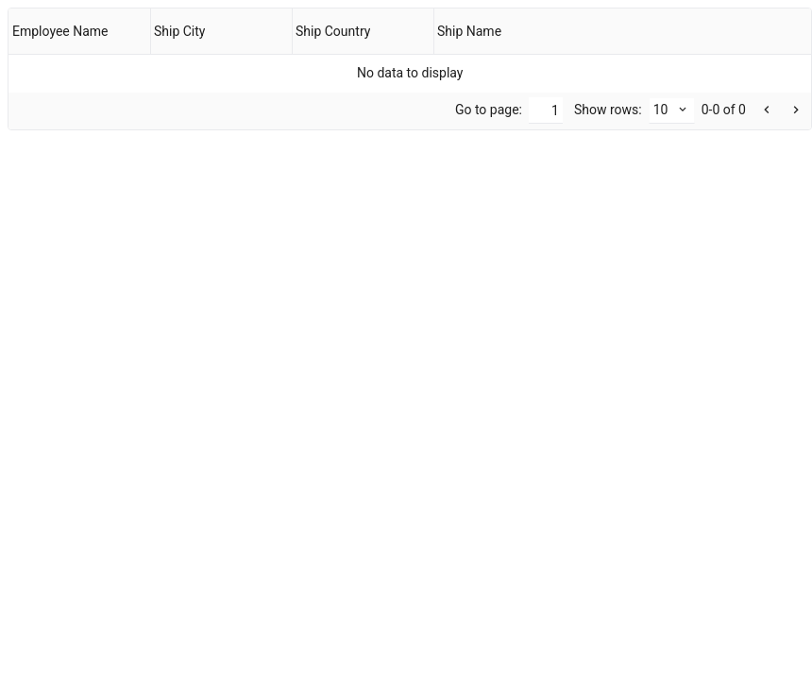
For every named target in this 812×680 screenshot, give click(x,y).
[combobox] (672, 110)
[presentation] (409, 68)
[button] (795, 110)
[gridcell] (409, 73)
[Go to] (546, 110)
